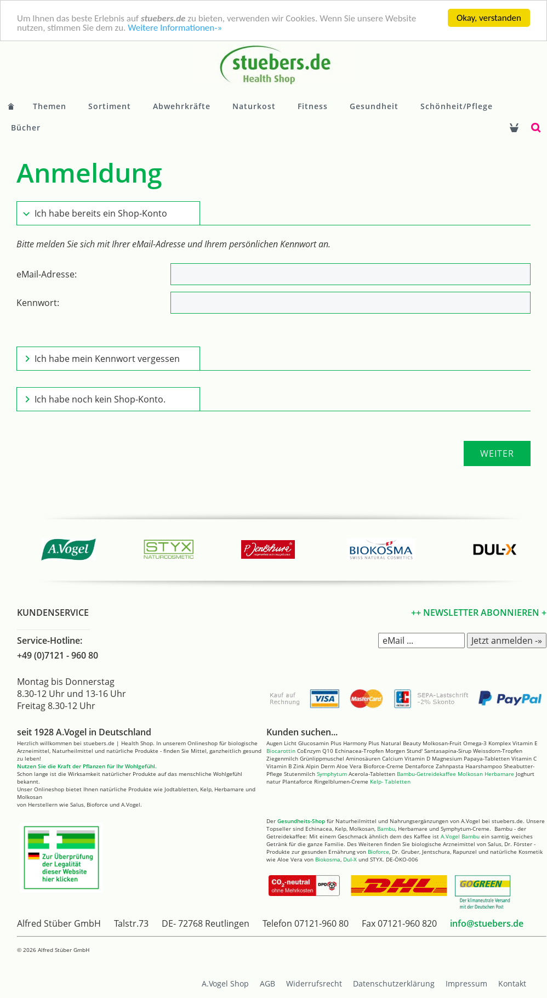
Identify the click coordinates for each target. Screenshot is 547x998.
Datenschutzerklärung (394, 983)
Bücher (26, 127)
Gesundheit (374, 106)
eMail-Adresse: (46, 274)
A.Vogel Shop (225, 983)
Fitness (313, 106)
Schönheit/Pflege (456, 106)
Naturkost (254, 106)
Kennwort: (37, 303)
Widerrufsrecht (314, 983)
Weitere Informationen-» (175, 27)
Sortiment (109, 106)
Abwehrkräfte (181, 106)
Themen (49, 106)
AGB (267, 983)
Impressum (466, 983)
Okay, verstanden (489, 18)
